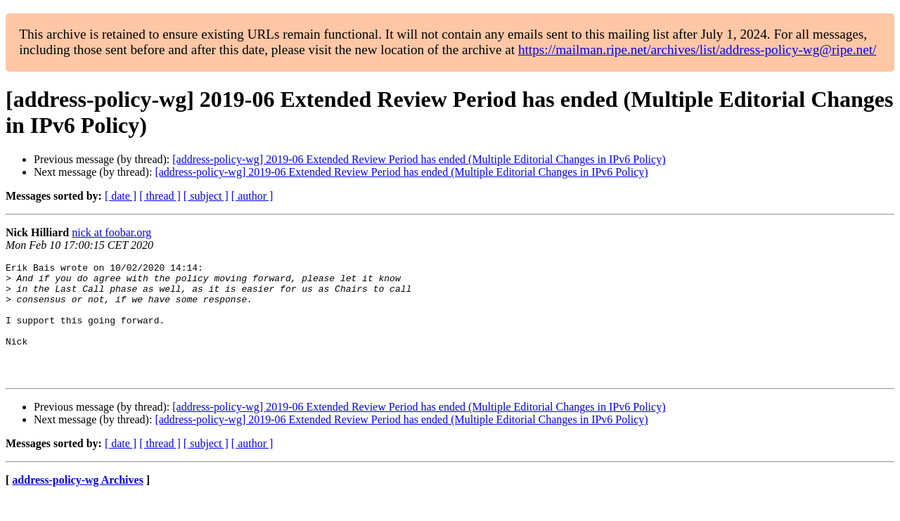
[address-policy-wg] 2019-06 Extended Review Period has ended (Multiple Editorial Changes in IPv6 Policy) (418, 159)
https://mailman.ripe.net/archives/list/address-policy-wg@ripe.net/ (697, 49)
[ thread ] (160, 196)
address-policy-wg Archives (77, 503)
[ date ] (120, 196)
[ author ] (252, 196)
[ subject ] (206, 196)
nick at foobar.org (111, 232)
